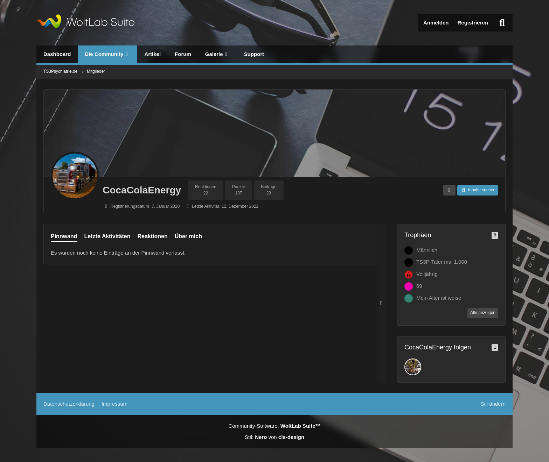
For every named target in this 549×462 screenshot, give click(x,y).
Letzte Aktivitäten (107, 236)
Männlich (426, 250)
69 (419, 286)
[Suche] (502, 22)
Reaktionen (152, 236)
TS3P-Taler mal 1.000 (441, 262)
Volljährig (427, 274)
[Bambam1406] (412, 366)
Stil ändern (493, 404)
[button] (449, 190)
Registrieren (472, 23)
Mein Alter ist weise (438, 298)
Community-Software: (274, 426)
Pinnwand (64, 236)
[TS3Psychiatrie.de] (85, 22)
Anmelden (436, 23)
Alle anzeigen (482, 312)
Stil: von (274, 437)
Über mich (188, 236)
